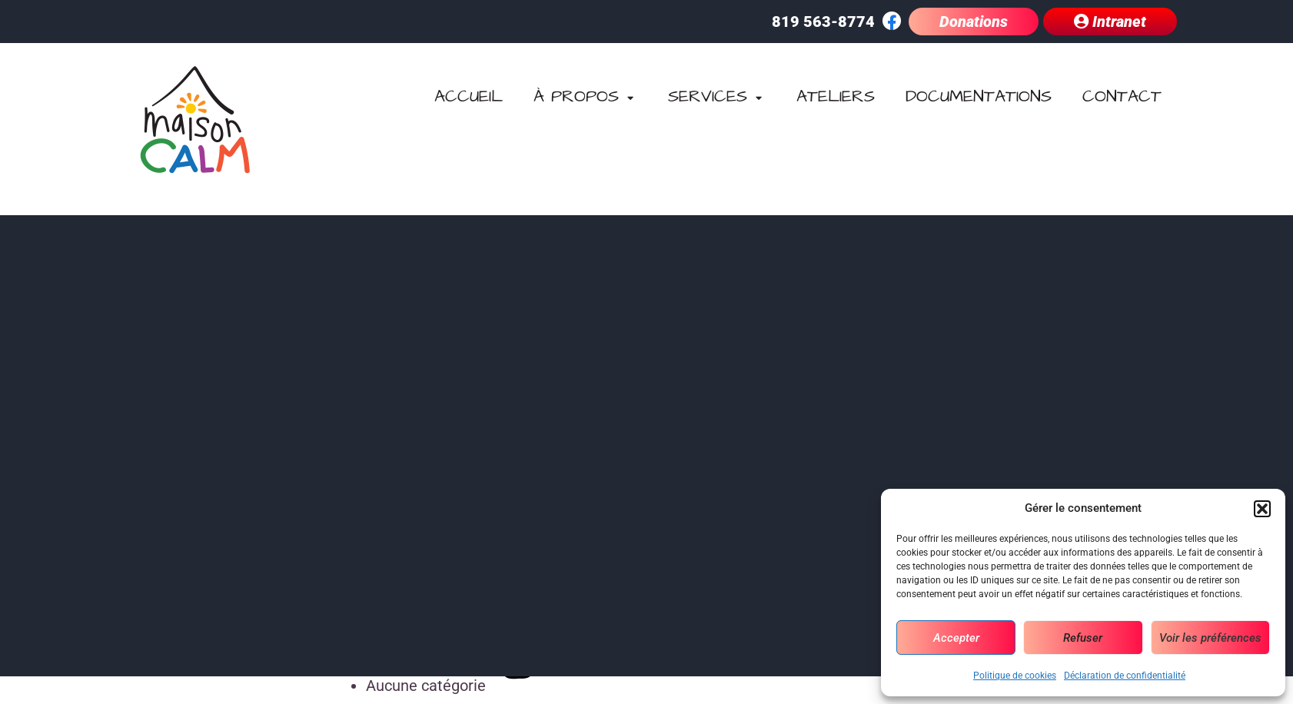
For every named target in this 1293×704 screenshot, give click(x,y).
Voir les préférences (1210, 638)
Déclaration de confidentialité (1124, 675)
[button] (1262, 508)
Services (717, 96)
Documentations (979, 96)
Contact (1122, 96)
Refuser (1082, 638)
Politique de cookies (1014, 675)
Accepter (956, 638)
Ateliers (835, 96)
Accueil (468, 96)
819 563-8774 (823, 21)
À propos (585, 96)
